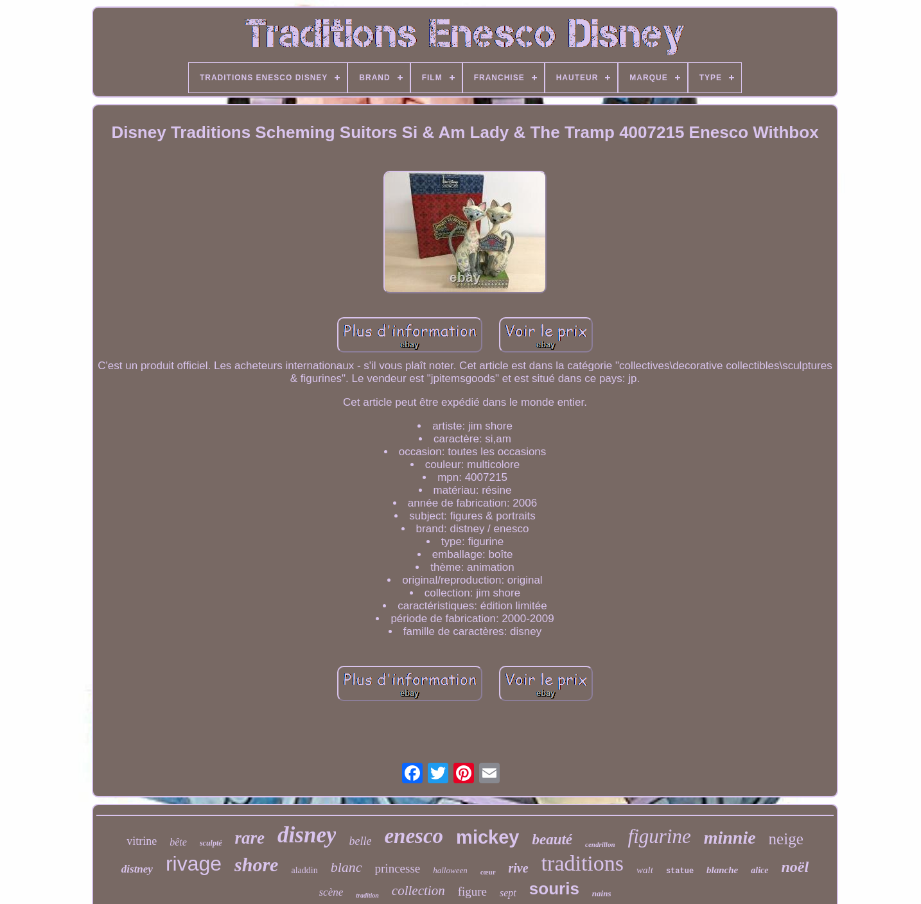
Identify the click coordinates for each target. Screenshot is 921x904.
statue (680, 871)
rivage (194, 863)
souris (554, 888)
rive (519, 868)
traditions (582, 863)
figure (472, 891)
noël (795, 866)
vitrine (142, 841)
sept (508, 892)
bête (178, 842)
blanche (722, 870)
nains (601, 893)
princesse (398, 868)
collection (418, 890)
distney (137, 869)
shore (256, 864)
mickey (487, 837)
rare (250, 838)
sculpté (211, 843)
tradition (367, 895)
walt (644, 870)
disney (306, 835)
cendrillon (600, 844)
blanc (346, 867)
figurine (659, 836)
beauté (552, 839)
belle (360, 841)
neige (786, 839)
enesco (413, 836)
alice (759, 870)
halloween (450, 870)
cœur (488, 872)
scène (331, 892)
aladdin (304, 870)
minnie (730, 838)
